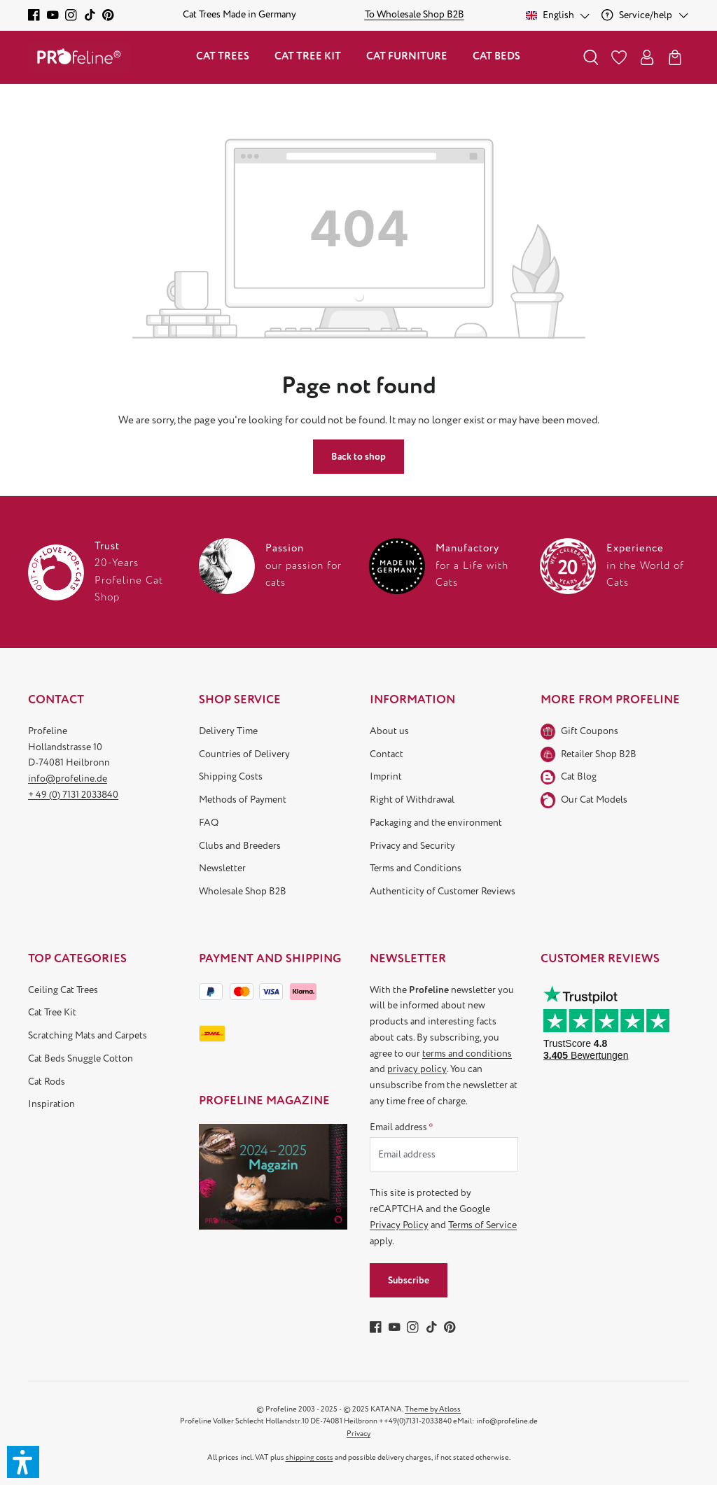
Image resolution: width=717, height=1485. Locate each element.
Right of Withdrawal (412, 799)
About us (389, 731)
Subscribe (408, 1280)
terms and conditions (467, 1054)
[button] (23, 1462)
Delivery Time (228, 731)
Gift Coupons (589, 731)
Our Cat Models (594, 799)
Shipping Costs (231, 776)
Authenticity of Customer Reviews (442, 891)
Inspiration (51, 1104)
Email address (401, 1127)
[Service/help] (645, 15)
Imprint (386, 776)
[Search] (591, 57)
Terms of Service (482, 1225)
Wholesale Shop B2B (242, 891)
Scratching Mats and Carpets (87, 1035)
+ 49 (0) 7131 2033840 (73, 795)
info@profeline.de (67, 778)
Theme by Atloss (433, 1409)
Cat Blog (579, 776)
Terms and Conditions (415, 868)
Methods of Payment (242, 799)
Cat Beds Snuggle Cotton (80, 1058)
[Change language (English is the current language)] (558, 15)
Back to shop (358, 457)
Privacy (358, 1433)
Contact (386, 754)
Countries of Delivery (244, 754)
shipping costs (309, 1457)
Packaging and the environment (436, 823)
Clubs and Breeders (240, 846)
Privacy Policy (399, 1225)
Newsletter (222, 868)
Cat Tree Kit (52, 1012)
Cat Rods (46, 1082)
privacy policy (417, 1069)
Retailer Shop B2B (598, 754)
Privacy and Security (412, 846)
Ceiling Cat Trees (63, 990)
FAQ (208, 823)
